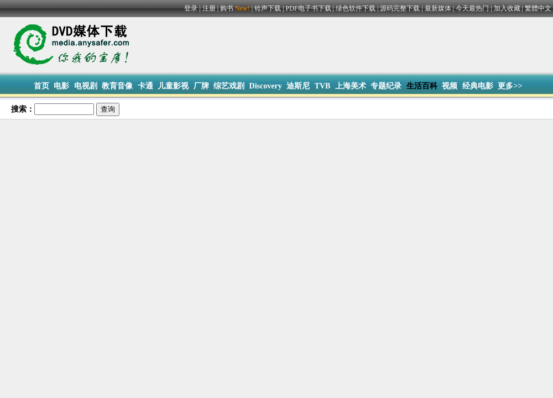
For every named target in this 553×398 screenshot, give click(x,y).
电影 (61, 86)
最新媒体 (438, 8)
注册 (209, 8)
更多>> (510, 86)
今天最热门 (472, 8)
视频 (449, 86)
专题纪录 (386, 86)
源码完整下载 (400, 8)
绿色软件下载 (355, 8)
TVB (323, 86)
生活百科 (421, 86)
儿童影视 (173, 86)
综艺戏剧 (228, 86)
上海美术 (350, 86)
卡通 (145, 86)
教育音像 (117, 86)
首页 (41, 86)
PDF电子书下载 (308, 8)
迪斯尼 (298, 86)
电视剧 (85, 86)
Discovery (265, 86)
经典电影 (477, 86)
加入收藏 (507, 8)
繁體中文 (538, 8)
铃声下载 (267, 8)
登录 (190, 8)
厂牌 (201, 86)
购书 (236, 8)
